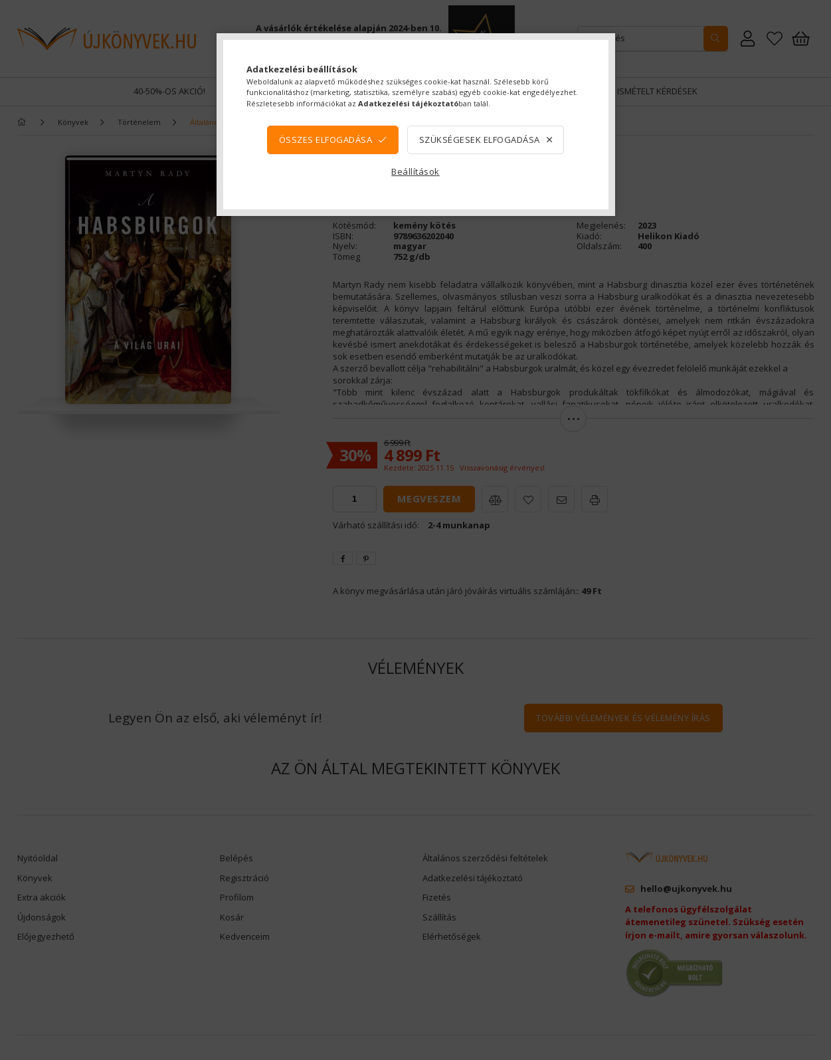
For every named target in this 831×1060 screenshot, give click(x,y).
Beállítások (415, 171)
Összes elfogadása (326, 140)
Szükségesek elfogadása (479, 140)
